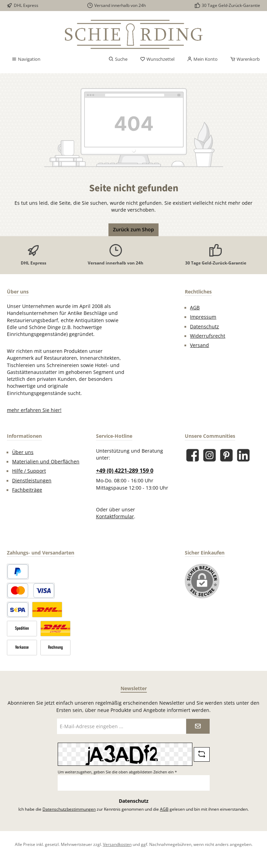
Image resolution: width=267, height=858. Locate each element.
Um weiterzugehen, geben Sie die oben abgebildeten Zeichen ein (117, 771)
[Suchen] (118, 59)
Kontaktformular (115, 516)
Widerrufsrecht (207, 336)
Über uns (23, 452)
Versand (199, 345)
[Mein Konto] (202, 59)
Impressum (203, 317)
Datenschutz (204, 327)
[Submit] (198, 726)
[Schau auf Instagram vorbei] (209, 455)
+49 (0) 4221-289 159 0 (124, 470)
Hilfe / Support (29, 471)
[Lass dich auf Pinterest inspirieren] (226, 455)
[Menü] (26, 59)
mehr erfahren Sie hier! (34, 410)
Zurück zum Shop (133, 229)
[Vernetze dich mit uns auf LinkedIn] (243, 455)
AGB (195, 308)
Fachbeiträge (27, 490)
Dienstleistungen (31, 481)
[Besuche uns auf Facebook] (192, 455)
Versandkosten (117, 844)
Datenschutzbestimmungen (69, 809)
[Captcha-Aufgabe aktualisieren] (202, 754)
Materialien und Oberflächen (45, 462)
